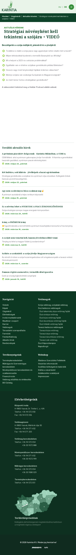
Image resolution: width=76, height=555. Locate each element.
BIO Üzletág (8, 383)
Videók (6, 305)
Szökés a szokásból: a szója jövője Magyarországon (28, 253)
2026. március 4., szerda (16, 263)
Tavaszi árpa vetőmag (48, 334)
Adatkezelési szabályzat (48, 373)
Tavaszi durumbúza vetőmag (51, 337)
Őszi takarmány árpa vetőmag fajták (54, 311)
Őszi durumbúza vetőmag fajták (52, 321)
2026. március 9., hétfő (15, 245)
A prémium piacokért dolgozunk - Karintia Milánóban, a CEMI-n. (34, 153)
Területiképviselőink (26, 518)
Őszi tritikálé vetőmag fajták (51, 324)
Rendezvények (9, 343)
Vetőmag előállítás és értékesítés (17, 380)
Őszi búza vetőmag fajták (50, 318)
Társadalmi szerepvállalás (14, 330)
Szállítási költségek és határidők (52, 367)
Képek (5, 308)
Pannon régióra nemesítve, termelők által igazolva (27, 272)
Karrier (6, 324)
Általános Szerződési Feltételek (51, 360)
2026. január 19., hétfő (15, 279)
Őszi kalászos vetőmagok (49, 308)
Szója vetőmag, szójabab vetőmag (53, 305)
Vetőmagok (7, 327)
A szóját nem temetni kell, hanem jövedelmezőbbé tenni (30, 237)
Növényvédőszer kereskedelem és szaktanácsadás (17, 371)
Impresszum (43, 376)
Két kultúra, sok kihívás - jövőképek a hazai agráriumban (30, 172)
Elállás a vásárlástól (46, 370)
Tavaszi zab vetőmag (48, 340)
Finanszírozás (9, 376)
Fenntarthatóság (10, 337)
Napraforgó (43, 346)
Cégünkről (7, 311)
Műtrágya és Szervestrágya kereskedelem (14, 365)
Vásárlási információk (47, 364)
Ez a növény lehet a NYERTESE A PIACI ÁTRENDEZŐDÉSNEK (32, 206)
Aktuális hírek (8, 340)
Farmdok (6, 334)
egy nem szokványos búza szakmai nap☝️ (23, 190)
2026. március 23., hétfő (16, 213)
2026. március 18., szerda (17, 229)
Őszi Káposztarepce (47, 343)
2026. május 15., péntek (16, 198)
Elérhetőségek (9, 315)
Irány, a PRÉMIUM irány (14, 222)
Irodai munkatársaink (12, 318)
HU (59, 7)
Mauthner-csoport (10, 321)
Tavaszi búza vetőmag (48, 330)
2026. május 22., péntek (16, 164)
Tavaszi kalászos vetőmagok (50, 327)
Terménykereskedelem (12, 360)
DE (65, 7)
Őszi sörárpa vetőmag (48, 315)
